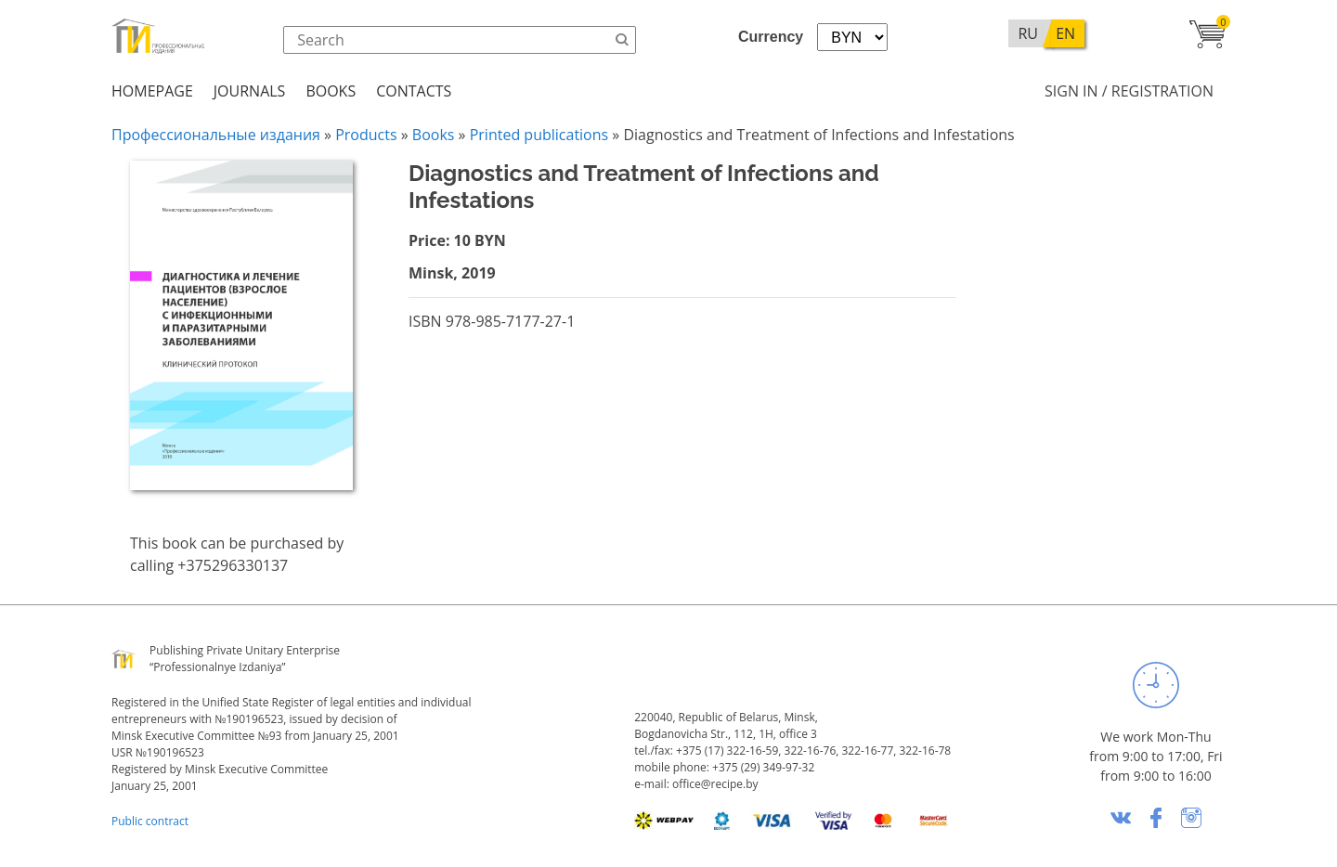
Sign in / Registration (1129, 91)
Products (365, 134)
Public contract (149, 821)
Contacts (413, 91)
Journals (250, 91)
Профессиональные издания (215, 134)
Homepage (152, 91)
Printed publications (539, 134)
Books (330, 91)
